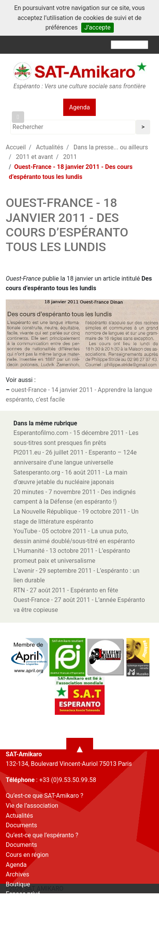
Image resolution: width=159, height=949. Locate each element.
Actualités (49, 147)
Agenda (79, 107)
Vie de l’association (32, 805)
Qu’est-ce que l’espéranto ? (42, 835)
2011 (70, 156)
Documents (21, 825)
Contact (16, 904)
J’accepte (97, 27)
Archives (17, 874)
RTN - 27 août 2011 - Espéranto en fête (65, 590)
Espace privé (23, 894)
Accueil (16, 147)
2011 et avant (34, 156)
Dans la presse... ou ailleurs (111, 147)
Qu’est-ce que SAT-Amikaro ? (44, 795)
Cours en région (27, 854)
